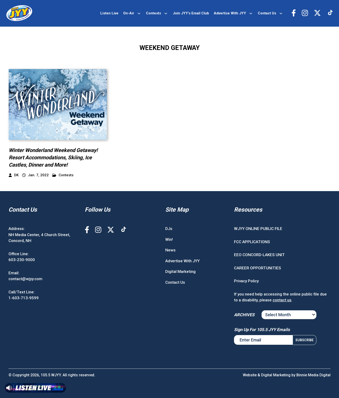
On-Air (128, 13)
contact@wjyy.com (25, 278)
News (170, 250)
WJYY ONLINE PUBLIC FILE (258, 228)
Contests (153, 13)
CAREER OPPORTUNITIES (257, 268)
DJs (168, 228)
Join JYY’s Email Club (191, 13)
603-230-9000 (21, 259)
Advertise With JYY (230, 13)
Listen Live (109, 13)
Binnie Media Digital (313, 375)
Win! (169, 239)
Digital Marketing (180, 271)
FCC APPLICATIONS (252, 241)
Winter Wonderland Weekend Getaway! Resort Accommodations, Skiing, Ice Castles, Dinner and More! (53, 157)
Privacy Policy (246, 281)
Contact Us (267, 13)
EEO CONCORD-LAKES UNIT (259, 254)
